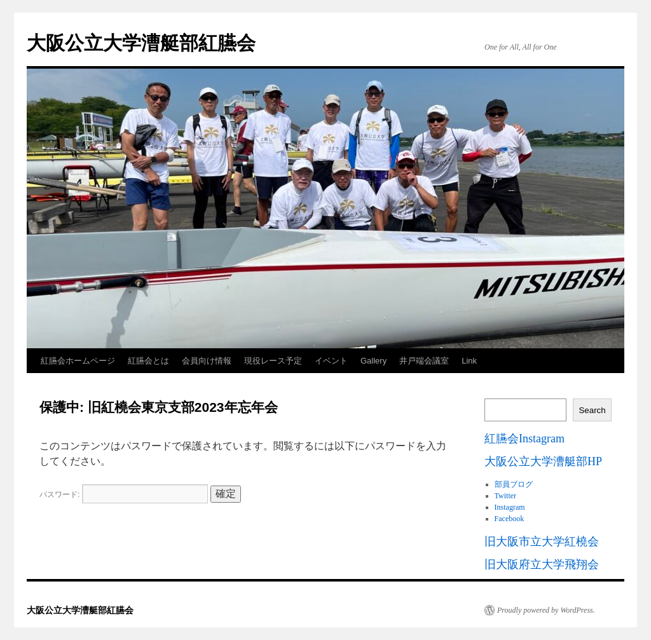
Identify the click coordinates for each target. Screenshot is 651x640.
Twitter (505, 495)
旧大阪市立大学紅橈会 (541, 541)
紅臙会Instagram (524, 438)
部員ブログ (514, 484)
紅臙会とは (148, 360)
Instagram (510, 507)
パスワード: (123, 494)
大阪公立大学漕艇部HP (543, 461)
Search (592, 410)
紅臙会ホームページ (78, 360)
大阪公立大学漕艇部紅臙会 (141, 42)
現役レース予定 (273, 360)
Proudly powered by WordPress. (546, 610)
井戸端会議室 (424, 360)
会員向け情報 (206, 360)
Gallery (373, 360)
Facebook (509, 518)
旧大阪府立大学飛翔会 (541, 564)
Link (469, 360)
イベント (331, 360)
